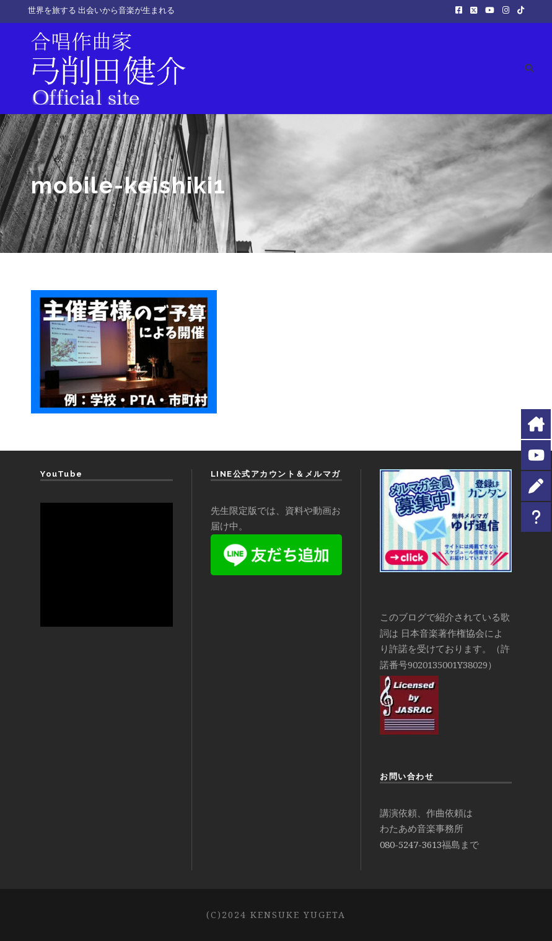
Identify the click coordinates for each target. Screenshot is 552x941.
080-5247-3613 (411, 844)
